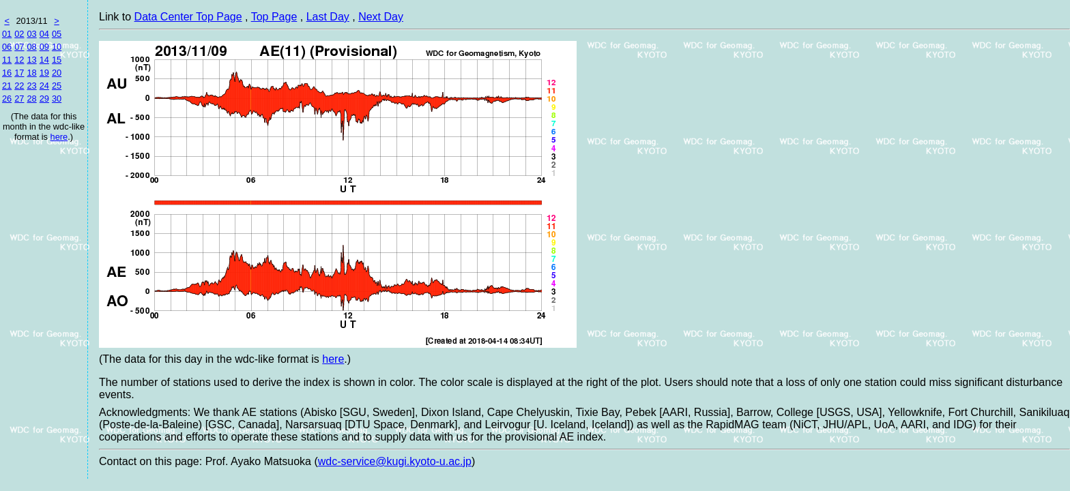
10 (56, 47)
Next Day (380, 17)
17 (19, 73)
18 (31, 73)
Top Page (274, 17)
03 (31, 34)
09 (44, 47)
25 (56, 85)
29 (44, 98)
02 (19, 34)
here (59, 137)
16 (7, 73)
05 (56, 34)
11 (7, 60)
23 (31, 85)
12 (19, 60)
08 (31, 47)
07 (19, 47)
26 (7, 98)
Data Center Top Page (188, 17)
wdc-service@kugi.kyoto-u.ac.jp (395, 461)
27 (19, 98)
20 (56, 73)
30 (56, 98)
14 (44, 60)
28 (31, 98)
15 (56, 60)
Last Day (327, 17)
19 (44, 73)
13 (31, 60)
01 (7, 34)
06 (7, 47)
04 (44, 34)
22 (19, 85)
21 (7, 85)
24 (44, 85)
